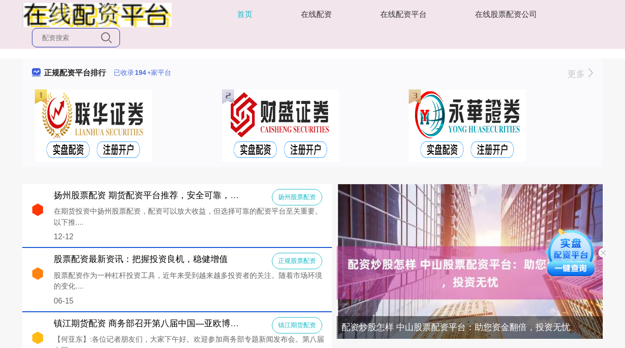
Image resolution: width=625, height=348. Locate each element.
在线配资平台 (403, 14)
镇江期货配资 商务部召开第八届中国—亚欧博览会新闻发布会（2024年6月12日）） (215, 323)
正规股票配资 (297, 260)
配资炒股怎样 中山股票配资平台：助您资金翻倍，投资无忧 (456, 327)
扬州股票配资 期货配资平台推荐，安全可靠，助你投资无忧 (168, 195)
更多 (580, 74)
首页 (245, 14)
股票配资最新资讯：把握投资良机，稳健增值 (141, 259)
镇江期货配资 (297, 325)
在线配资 (316, 14)
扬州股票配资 (297, 197)
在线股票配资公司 (506, 14)
